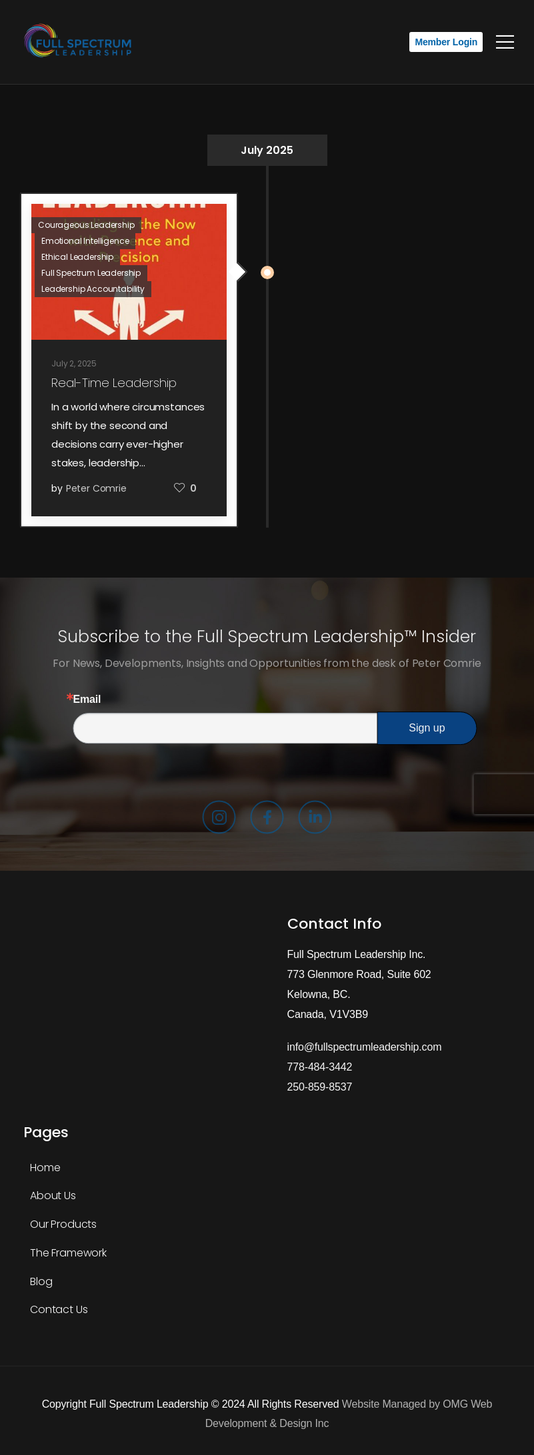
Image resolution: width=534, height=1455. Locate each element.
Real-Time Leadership (114, 382)
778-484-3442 (320, 1067)
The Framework (68, 1252)
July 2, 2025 (74, 363)
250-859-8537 (320, 1087)
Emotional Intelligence (85, 240)
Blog (41, 1281)
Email (87, 699)
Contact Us (58, 1309)
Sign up (427, 727)
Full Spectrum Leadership (91, 272)
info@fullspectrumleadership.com (364, 1047)
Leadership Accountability (93, 288)
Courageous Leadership (86, 225)
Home (45, 1167)
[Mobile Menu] (505, 42)
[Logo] (80, 42)
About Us (53, 1195)
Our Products (63, 1224)
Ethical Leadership (77, 256)
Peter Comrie (96, 488)
